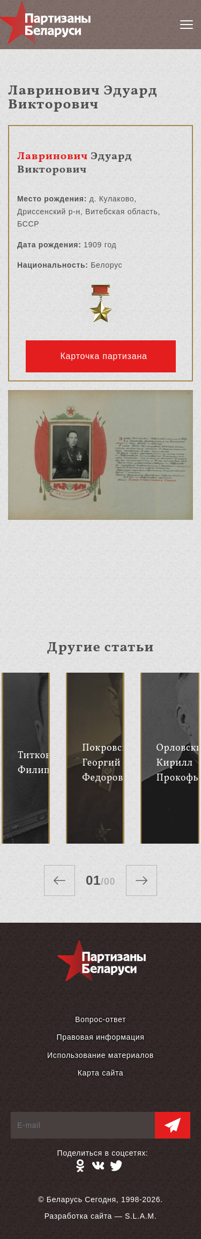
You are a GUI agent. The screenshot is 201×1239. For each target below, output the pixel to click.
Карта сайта (101, 1073)
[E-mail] (83, 1125)
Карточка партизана (104, 356)
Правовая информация (100, 1037)
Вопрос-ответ (100, 1019)
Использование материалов (100, 1055)
